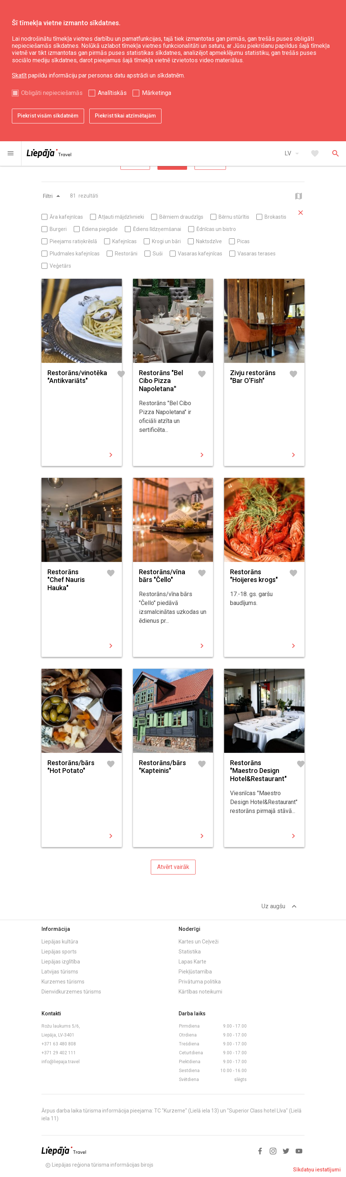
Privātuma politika (200, 982)
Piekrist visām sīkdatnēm (48, 116)
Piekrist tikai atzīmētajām (125, 116)
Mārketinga (156, 92)
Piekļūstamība (195, 972)
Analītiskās (112, 92)
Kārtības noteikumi (200, 992)
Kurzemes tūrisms (62, 982)
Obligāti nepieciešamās (52, 92)
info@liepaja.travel (60, 1061)
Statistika (190, 952)
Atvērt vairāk (173, 866)
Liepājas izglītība (60, 962)
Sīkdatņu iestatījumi (317, 1170)
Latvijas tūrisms (59, 972)
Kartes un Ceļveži (199, 942)
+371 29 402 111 (58, 1052)
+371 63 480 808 (58, 1044)
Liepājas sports (59, 952)
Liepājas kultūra (59, 942)
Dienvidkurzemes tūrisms (71, 992)
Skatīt (19, 75)
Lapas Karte (192, 962)
